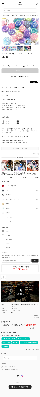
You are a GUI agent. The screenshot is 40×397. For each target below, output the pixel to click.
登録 (35, 261)
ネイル (8, 208)
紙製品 (8, 204)
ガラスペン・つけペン (12, 199)
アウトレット (10, 217)
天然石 (8, 213)
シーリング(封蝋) (11, 186)
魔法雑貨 (8, 195)
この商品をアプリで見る (20, 148)
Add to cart (20, 71)
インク (8, 190)
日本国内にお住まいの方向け (20, 76)
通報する (35, 154)
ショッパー (9, 222)
